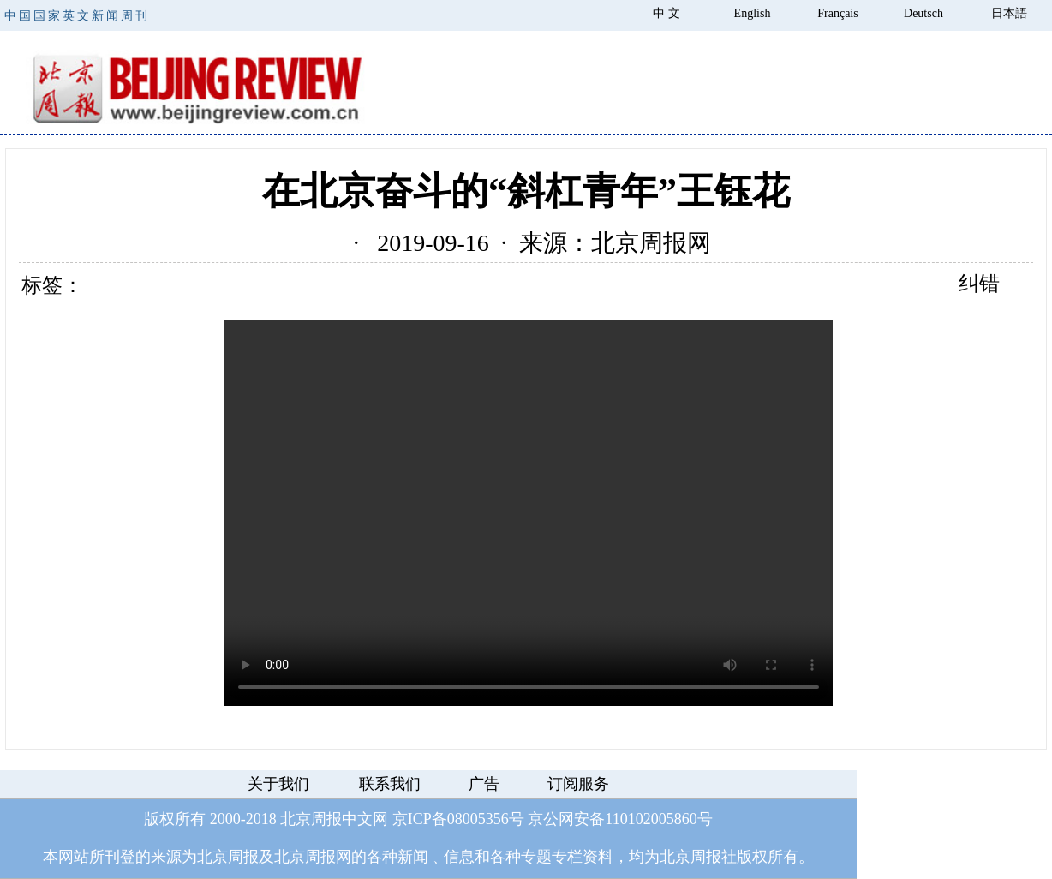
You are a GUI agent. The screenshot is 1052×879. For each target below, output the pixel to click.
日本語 (1009, 13)
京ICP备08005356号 (458, 819)
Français (837, 13)
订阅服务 (578, 783)
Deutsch (923, 13)
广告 (484, 783)
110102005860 (650, 819)
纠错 (979, 283)
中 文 (666, 13)
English (752, 13)
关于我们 (278, 783)
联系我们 (390, 783)
